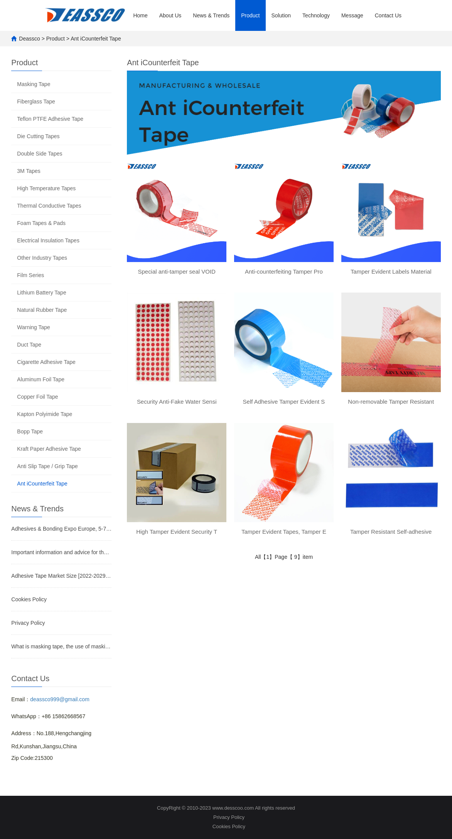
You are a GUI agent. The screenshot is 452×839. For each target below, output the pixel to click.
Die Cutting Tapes (38, 136)
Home (140, 15)
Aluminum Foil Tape (40, 379)
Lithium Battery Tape (41, 292)
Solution (281, 15)
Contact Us (388, 15)
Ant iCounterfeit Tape (96, 39)
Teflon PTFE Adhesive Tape (50, 119)
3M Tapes (28, 171)
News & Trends (211, 15)
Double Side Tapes (39, 154)
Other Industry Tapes (42, 258)
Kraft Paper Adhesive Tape (49, 449)
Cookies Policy (29, 599)
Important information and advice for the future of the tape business (61, 552)
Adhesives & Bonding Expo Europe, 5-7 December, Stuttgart (61, 529)
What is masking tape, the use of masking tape (61, 646)
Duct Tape (29, 345)
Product (250, 15)
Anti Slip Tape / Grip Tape (47, 466)
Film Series (30, 275)
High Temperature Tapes (46, 188)
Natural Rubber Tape (42, 310)
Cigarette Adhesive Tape (46, 362)
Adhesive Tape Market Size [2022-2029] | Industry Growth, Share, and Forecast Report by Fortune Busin (61, 576)
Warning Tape (33, 327)
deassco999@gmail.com (59, 699)
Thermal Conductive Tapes (49, 206)
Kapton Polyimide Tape (44, 414)
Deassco (29, 39)
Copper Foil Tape (37, 397)
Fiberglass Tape (36, 101)
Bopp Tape (30, 431)
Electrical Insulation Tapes (48, 240)
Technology (316, 15)
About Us (170, 15)
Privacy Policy (28, 623)
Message (352, 15)
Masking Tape (33, 84)
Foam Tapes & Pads (41, 223)
